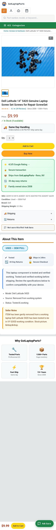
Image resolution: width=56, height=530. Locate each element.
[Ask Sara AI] (4, 10)
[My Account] (11, 11)
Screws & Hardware (17, 31)
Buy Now (28, 153)
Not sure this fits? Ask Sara (18, 227)
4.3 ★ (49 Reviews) (18, 109)
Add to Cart (28, 146)
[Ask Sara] (44, 523)
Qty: (3, 138)
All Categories (14, 25)
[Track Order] (18, 11)
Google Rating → (19, 164)
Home (6, 31)
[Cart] (27, 11)
